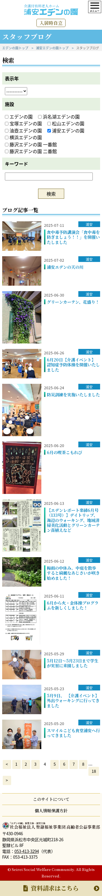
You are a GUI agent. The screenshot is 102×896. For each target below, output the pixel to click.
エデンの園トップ (15, 48)
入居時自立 (51, 22)
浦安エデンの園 (65, 130)
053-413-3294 (26, 851)
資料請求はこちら (51, 888)
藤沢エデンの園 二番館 (31, 151)
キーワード (16, 163)
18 (94, 771)
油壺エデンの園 (23, 130)
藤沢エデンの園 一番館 (31, 144)
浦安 (89, 224)
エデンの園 (19, 116)
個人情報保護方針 (51, 810)
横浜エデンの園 (23, 137)
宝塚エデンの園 (23, 123)
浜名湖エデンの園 (59, 116)
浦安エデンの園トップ (52, 48)
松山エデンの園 (65, 123)
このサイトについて (51, 799)
